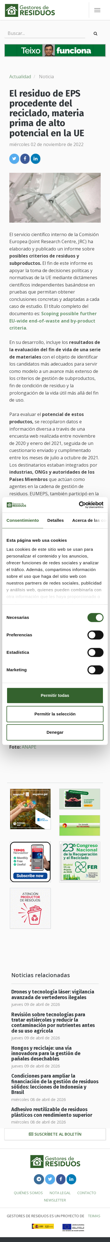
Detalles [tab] (55, 520)
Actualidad (20, 76)
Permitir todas (55, 695)
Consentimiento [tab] (22, 520)
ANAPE (29, 747)
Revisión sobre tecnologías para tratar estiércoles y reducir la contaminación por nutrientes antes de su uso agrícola (53, 1023)
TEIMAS (94, 1215)
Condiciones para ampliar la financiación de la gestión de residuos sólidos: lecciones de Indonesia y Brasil (54, 1084)
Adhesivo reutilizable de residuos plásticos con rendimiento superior (51, 1112)
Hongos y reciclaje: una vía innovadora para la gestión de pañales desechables (45, 1053)
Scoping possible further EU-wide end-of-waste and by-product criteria (53, 320)
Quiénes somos (28, 1192)
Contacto (86, 1192)
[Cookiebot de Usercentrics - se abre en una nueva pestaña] (79, 505)
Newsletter (55, 1200)
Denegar (55, 732)
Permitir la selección (55, 713)
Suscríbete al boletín (55, 1134)
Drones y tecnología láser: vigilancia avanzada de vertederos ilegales (52, 994)
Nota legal (60, 1192)
